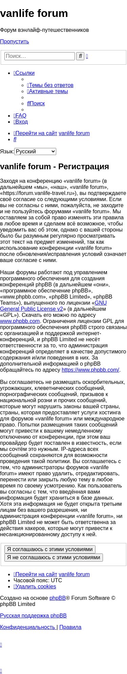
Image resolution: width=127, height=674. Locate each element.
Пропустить (14, 41)
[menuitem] (50, 85)
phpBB (57, 598)
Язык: (7, 151)
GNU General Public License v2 (53, 306)
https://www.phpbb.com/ (90, 370)
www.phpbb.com (20, 321)
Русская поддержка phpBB (33, 615)
